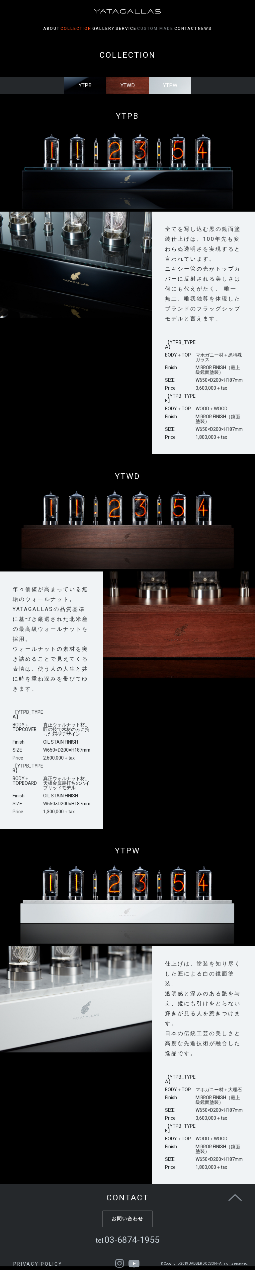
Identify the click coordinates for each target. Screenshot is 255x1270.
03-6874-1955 (128, 1240)
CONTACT (200, 29)
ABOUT (30, 29)
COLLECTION (61, 29)
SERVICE (126, 29)
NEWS (226, 29)
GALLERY (96, 29)
